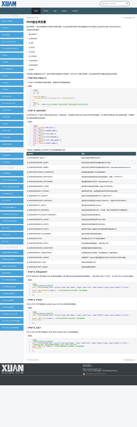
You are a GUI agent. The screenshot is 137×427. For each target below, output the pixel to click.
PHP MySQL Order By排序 (10, 314)
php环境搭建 (6, 35)
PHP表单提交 (6, 155)
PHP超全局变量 (6, 144)
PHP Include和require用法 (9, 180)
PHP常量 (4, 76)
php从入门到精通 (7, 21)
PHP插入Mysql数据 (7, 300)
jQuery (64, 11)
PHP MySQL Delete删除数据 (10, 327)
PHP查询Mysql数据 (7, 307)
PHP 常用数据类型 (7, 69)
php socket (5, 241)
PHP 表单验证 (6, 162)
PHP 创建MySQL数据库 (9, 286)
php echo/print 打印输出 (9, 41)
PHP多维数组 (6, 173)
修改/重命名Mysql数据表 (9, 266)
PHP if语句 (5, 89)
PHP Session (6, 234)
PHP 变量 (5, 62)
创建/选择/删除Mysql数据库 (10, 252)
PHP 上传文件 (6, 200)
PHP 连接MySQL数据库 (9, 280)
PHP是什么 (5, 28)
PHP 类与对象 (6, 130)
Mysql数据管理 (6, 273)
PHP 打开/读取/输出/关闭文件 (10, 187)
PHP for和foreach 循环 (8, 103)
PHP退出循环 (6, 117)
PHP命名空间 (6, 137)
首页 (36, 11)
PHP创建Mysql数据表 (8, 293)
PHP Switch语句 (7, 96)
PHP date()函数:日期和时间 (10, 48)
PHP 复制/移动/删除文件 (9, 207)
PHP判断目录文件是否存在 (10, 214)
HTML (45, 11)
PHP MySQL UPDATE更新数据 (11, 321)
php (55, 11)
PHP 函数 (5, 124)
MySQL (75, 11)
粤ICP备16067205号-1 (110, 371)
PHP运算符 (5, 83)
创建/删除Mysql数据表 (8, 259)
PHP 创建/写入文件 (7, 193)
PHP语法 (4, 55)
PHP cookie (5, 228)
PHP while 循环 (6, 110)
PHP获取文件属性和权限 (9, 221)
